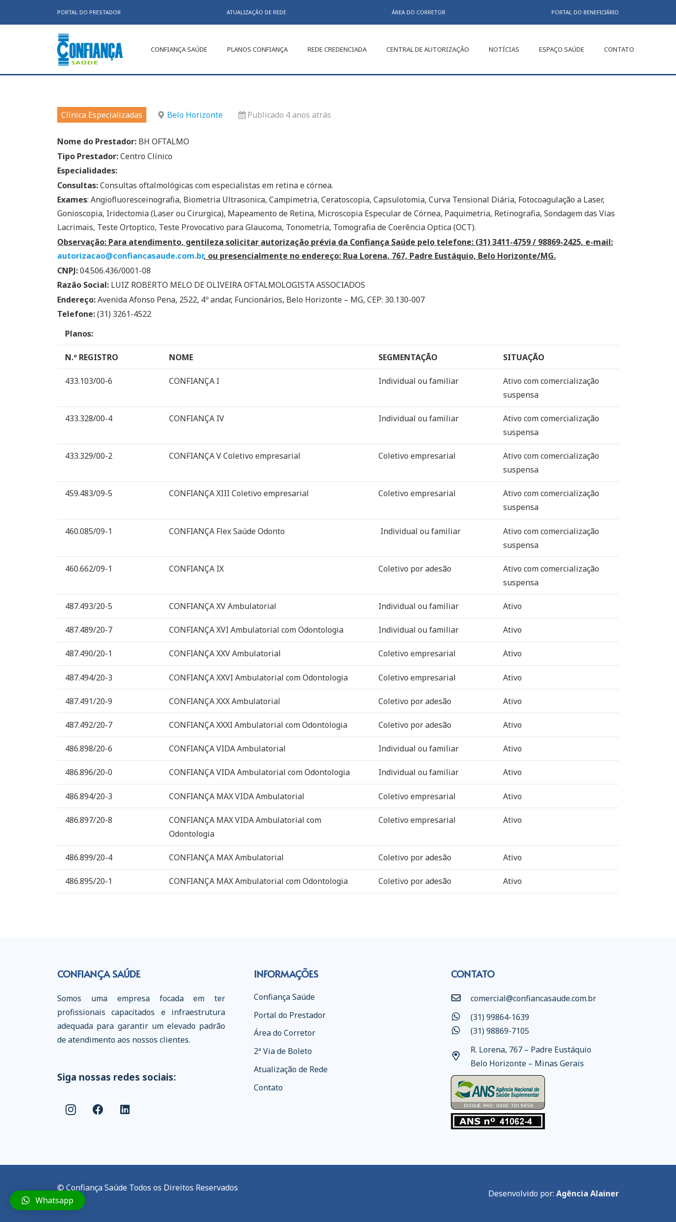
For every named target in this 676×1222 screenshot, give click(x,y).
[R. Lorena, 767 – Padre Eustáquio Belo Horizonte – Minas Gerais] (461, 1056)
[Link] (90, 50)
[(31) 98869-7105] (461, 1031)
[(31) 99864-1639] (461, 1017)
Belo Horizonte (195, 114)
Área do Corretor (284, 1032)
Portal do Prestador (290, 1015)
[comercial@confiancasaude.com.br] (461, 998)
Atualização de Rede (291, 1069)
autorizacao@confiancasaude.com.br (130, 255)
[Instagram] (70, 1109)
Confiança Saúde (284, 996)
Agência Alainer (587, 1193)
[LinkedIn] (124, 1109)
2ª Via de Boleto (283, 1051)
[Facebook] (97, 1109)
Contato (268, 1087)
